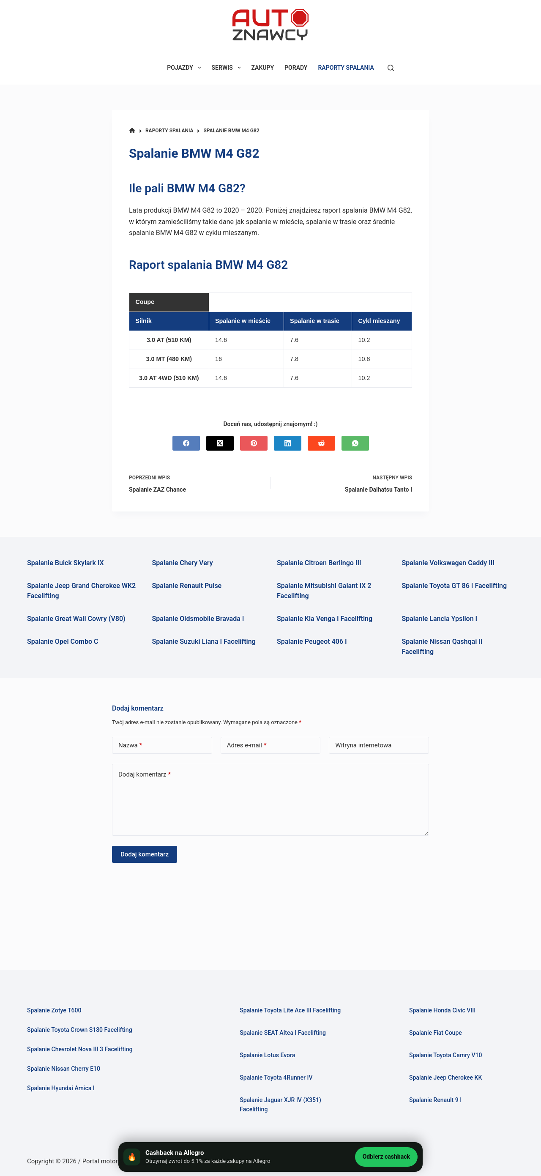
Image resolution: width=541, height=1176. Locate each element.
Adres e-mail (247, 745)
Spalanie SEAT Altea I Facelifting (285, 1033)
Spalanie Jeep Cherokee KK (447, 1068)
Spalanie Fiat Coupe (436, 1023)
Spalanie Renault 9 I (436, 1090)
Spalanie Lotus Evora (269, 1055)
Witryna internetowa (363, 745)
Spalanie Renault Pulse (187, 586)
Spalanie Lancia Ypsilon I (440, 619)
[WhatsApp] (355, 443)
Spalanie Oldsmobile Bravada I (198, 619)
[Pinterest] (254, 443)
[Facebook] (186, 443)
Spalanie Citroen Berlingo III (319, 563)
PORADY (295, 67)
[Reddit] (321, 443)
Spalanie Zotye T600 (55, 1000)
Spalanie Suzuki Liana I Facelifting (204, 641)
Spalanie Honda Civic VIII (444, 1000)
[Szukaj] (391, 68)
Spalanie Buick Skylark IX (65, 563)
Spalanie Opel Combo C (62, 641)
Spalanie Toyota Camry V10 (447, 1046)
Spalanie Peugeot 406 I (312, 641)
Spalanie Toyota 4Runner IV (278, 1077)
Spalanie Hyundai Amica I (62, 1079)
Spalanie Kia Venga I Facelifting (324, 619)
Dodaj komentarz (144, 774)
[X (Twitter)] (220, 443)
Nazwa (130, 745)
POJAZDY (185, 68)
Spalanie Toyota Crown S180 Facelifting (82, 1020)
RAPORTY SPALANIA (346, 67)
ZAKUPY (262, 67)
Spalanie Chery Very (182, 563)
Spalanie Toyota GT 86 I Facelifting (454, 586)
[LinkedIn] (287, 443)
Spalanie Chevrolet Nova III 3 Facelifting (82, 1040)
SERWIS (228, 68)
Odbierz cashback (386, 1156)
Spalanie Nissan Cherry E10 (65, 1059)
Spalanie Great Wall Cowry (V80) (76, 619)
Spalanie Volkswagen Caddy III (448, 563)
